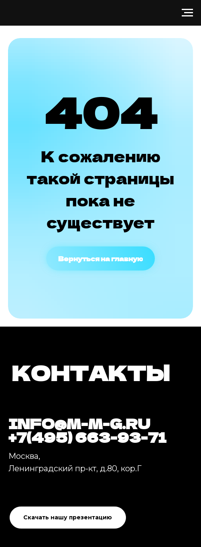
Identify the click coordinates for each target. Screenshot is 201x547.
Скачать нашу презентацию (67, 517)
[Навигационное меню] (187, 13)
